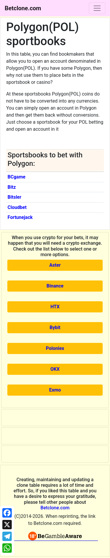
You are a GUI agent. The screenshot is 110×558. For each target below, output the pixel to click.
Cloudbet (17, 207)
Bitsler (14, 197)
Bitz (12, 187)
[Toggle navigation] (97, 8)
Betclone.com (55, 508)
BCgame (17, 177)
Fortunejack (20, 217)
